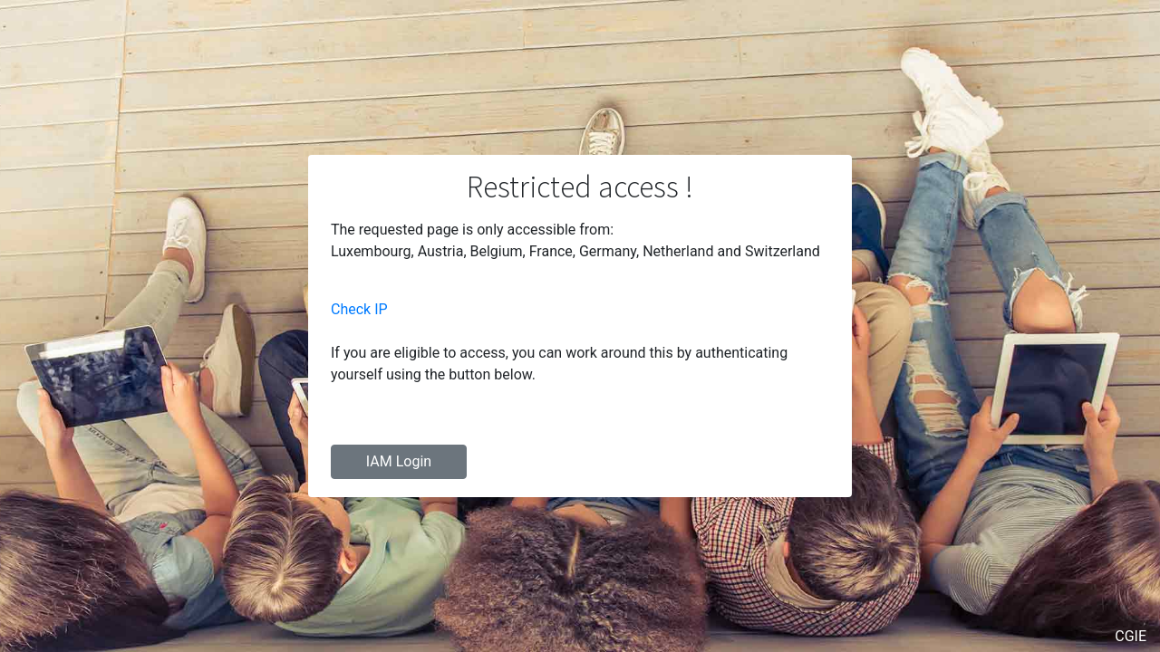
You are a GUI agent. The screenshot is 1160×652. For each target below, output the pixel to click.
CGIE (1130, 636)
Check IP (359, 309)
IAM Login (398, 461)
